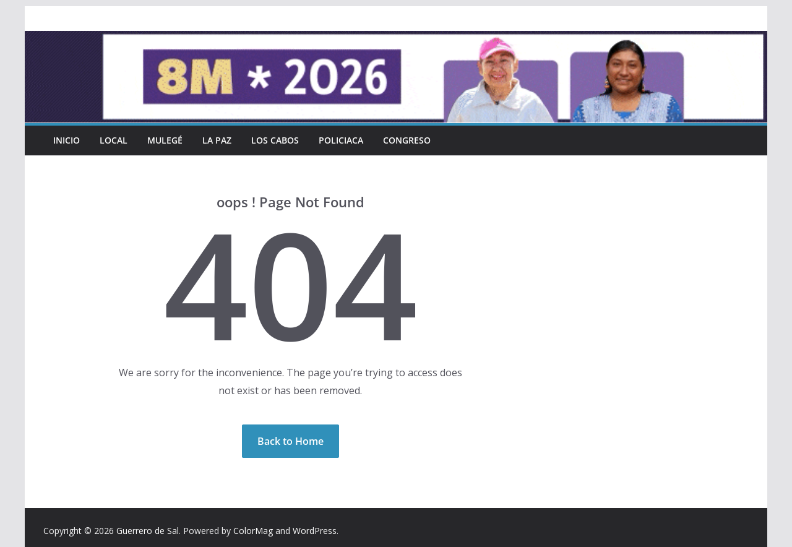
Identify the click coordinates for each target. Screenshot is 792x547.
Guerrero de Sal (147, 530)
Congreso (407, 140)
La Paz (216, 140)
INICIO (66, 140)
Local (113, 140)
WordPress (315, 530)
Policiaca (341, 140)
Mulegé (165, 140)
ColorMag (253, 530)
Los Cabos (275, 140)
